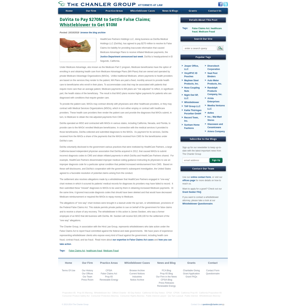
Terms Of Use (68, 270)
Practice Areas (114, 10)
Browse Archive (137, 270)
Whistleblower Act (102, 293)
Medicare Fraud (111, 250)
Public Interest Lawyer (156, 296)
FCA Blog (166, 270)
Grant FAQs (191, 276)
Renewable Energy (109, 280)
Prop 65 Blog (166, 273)
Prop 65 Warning (85, 293)
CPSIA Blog (166, 280)
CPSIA (109, 270)
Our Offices (87, 273)
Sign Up (216, 160)
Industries (137, 276)
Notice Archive (137, 280)
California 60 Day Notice (153, 293)
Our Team (87, 276)
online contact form (201, 177)
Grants (193, 10)
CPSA (169, 293)
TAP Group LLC (192, 106)
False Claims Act (77, 250)
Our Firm (91, 10)
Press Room (87, 280)
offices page (188, 180)
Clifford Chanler (119, 293)
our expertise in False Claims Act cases (133, 239)
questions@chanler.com (212, 304)
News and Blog (166, 262)
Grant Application (191, 273)
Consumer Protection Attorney (105, 296)
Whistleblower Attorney (209, 296)
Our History (87, 270)
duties (210, 113)
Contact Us (214, 10)
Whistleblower (191, 102)
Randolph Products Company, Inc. (214, 91)
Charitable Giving (191, 270)
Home (69, 10)
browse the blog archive (92, 32)
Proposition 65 (69, 293)
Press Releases (166, 283)
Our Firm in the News (166, 276)
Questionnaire (213, 273)
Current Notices (137, 273)
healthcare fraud (94, 250)
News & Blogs (170, 10)
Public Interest (191, 296)
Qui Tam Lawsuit (175, 296)
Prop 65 (109, 276)
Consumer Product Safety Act (76, 296)
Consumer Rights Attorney (132, 296)
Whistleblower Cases (142, 10)
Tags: (62, 250)
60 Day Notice (134, 293)
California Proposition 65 (210, 293)
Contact (213, 262)
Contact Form (212, 270)
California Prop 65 (189, 293)
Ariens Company (216, 131)
